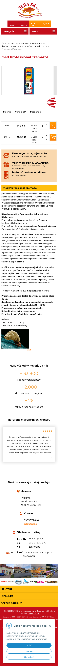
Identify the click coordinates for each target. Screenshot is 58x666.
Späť (29, 350)
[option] (29, 444)
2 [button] (29, 467)
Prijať (29, 645)
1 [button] (24, 467)
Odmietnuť (29, 657)
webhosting (50, 611)
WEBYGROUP (34, 613)
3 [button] (33, 467)
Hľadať (12, 26)
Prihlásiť (24, 26)
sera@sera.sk (31, 523)
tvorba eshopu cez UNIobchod (31, 611)
